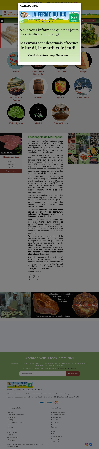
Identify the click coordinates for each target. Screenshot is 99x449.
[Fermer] (79, 6)
